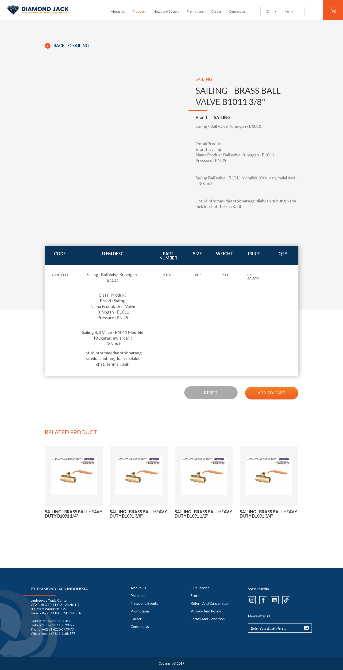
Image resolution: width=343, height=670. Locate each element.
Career (216, 11)
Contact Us (237, 11)
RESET (211, 392)
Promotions (195, 11)
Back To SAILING (67, 45)
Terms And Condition (208, 618)
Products (139, 11)
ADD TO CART (272, 393)
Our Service (200, 587)
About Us (118, 11)
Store (195, 595)
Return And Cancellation (210, 603)
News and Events (166, 11)
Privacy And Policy (206, 611)
